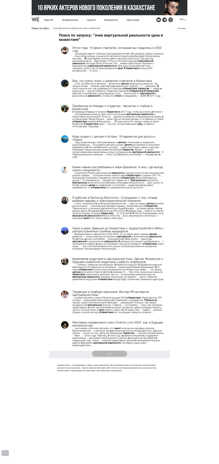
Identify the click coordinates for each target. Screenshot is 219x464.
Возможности (111, 20)
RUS (181, 20)
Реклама (182, 28)
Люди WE (48, 20)
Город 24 (91, 20)
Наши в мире (132, 20)
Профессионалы (70, 20)
